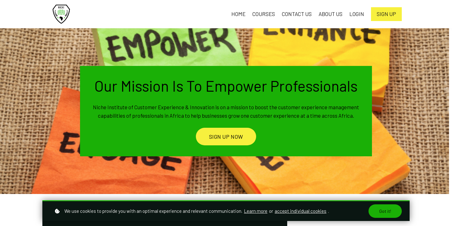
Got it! (385, 211)
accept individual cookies (300, 211)
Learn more (255, 211)
